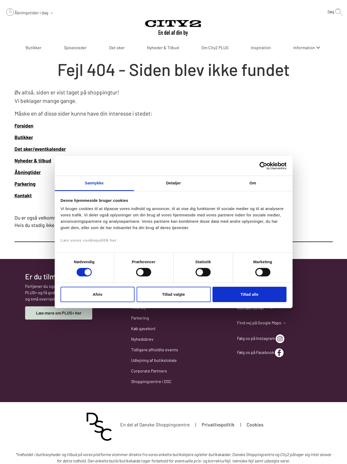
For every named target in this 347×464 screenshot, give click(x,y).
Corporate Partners (149, 370)
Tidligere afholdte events (154, 349)
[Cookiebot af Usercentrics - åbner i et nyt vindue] (263, 166)
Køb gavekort (143, 328)
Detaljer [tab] (173, 183)
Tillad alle (249, 294)
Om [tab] (252, 183)
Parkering (140, 317)
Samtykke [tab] (94, 183)
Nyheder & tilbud (33, 160)
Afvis (98, 294)
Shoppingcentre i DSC (151, 381)
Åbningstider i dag (32, 12)
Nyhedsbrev (142, 339)
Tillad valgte (173, 294)
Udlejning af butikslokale (154, 360)
